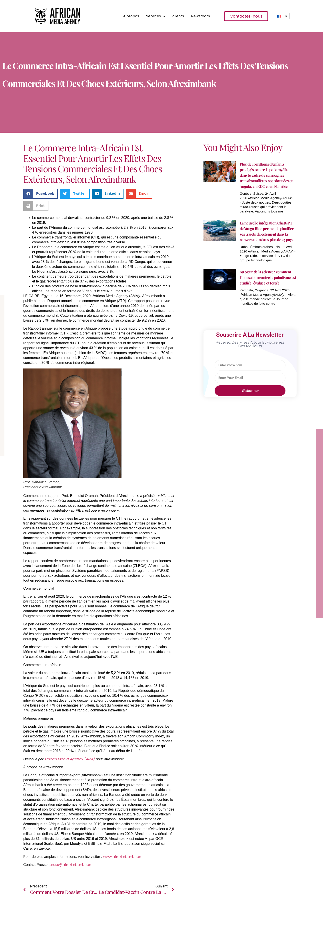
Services (155, 16)
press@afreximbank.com (71, 864)
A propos (131, 16)
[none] (282, 16)
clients (178, 16)
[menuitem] (282, 16)
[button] (40, 194)
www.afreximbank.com (122, 856)
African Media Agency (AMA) (69, 759)
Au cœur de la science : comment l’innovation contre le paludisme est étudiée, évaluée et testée (268, 277)
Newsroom (200, 16)
